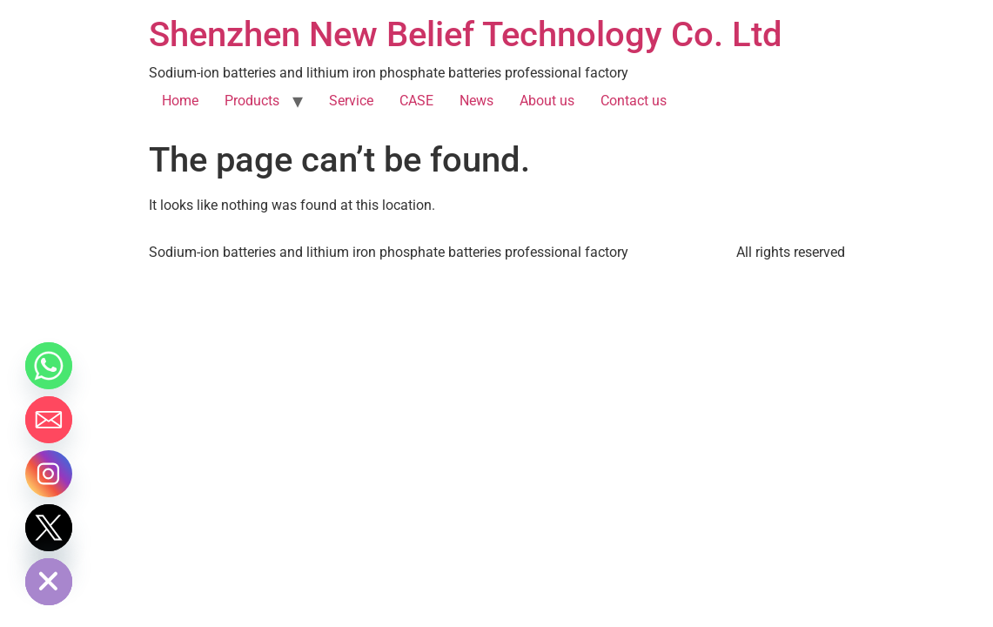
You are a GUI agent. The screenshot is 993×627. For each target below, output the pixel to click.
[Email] (48, 419)
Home (180, 100)
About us (547, 100)
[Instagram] (48, 473)
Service (351, 100)
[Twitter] (48, 527)
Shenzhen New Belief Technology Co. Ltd (465, 34)
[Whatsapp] (48, 365)
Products (252, 100)
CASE (416, 100)
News (476, 100)
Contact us (633, 100)
